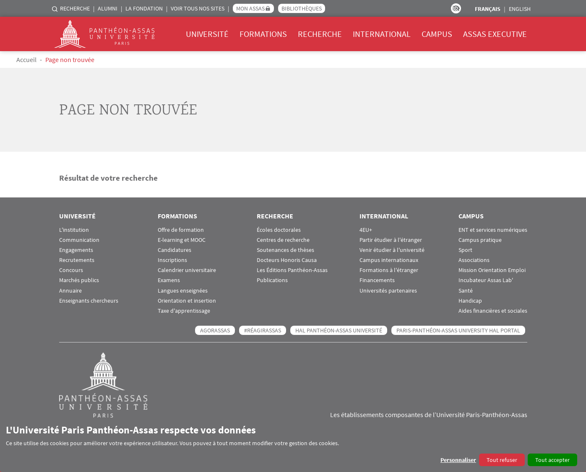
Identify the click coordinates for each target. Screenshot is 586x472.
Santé (465, 290)
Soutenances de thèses (285, 250)
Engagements (76, 250)
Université (207, 34)
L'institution (74, 229)
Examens (169, 280)
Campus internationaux (388, 260)
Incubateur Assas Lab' (485, 280)
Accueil (26, 59)
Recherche (75, 8)
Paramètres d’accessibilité (456, 8)
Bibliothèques (301, 8)
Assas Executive (495, 34)
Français (487, 9)
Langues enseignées (183, 290)
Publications (272, 280)
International (382, 34)
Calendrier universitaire (187, 270)
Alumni (107, 8)
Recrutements (76, 260)
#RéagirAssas (262, 330)
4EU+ (365, 229)
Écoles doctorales (279, 229)
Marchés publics (79, 280)
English (520, 9)
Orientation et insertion (187, 300)
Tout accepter (552, 460)
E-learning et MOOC (182, 240)
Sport (465, 250)
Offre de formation (181, 229)
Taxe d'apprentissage (184, 310)
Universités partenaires (388, 290)
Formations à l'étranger (388, 270)
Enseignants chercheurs (88, 300)
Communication (79, 240)
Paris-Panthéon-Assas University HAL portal (458, 330)
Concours (71, 270)
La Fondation (144, 8)
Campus (437, 34)
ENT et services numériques (492, 229)
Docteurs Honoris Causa (287, 260)
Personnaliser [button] (458, 460)
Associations (474, 260)
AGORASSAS (215, 330)
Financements (377, 280)
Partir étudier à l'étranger (390, 240)
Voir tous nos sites (197, 8)
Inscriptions (172, 260)
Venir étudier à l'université (392, 250)
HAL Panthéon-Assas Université (338, 330)
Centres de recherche (283, 240)
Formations (263, 34)
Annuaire (70, 290)
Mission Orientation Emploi (492, 270)
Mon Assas (250, 8)
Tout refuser (502, 460)
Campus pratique (480, 240)
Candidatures (174, 250)
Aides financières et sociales (492, 310)
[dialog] (293, 445)
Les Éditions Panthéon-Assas (292, 270)
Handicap (470, 300)
